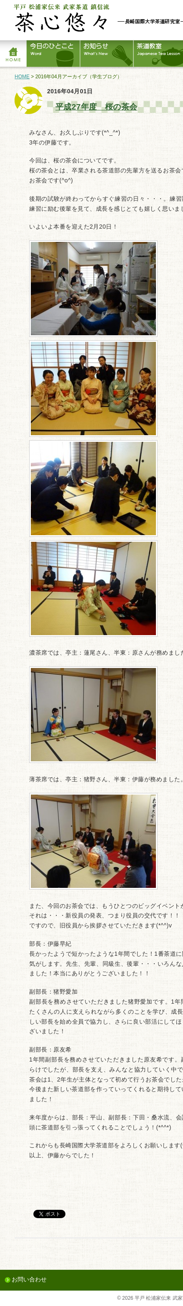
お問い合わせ (29, 1279)
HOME (22, 77)
